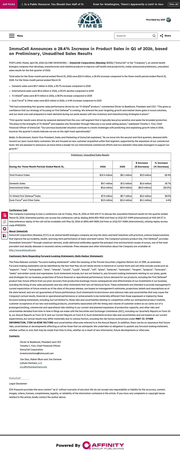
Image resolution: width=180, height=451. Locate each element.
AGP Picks (9, 4)
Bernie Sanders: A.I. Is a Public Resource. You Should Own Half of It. (46, 4)
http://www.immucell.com (22, 250)
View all (173, 4)
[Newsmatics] (4, 235)
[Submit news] (4, 215)
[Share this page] (165, 35)
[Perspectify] (4, 222)
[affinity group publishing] (4, 229)
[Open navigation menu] (16, 35)
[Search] (132, 36)
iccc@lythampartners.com (33, 367)
